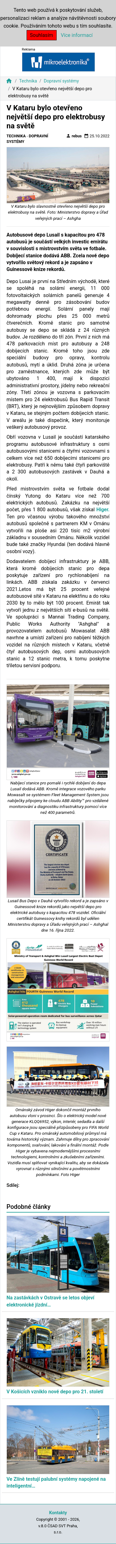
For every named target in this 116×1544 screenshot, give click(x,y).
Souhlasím (41, 35)
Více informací (77, 35)
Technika (28, 81)
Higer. (103, 509)
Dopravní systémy (61, 81)
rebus (74, 135)
